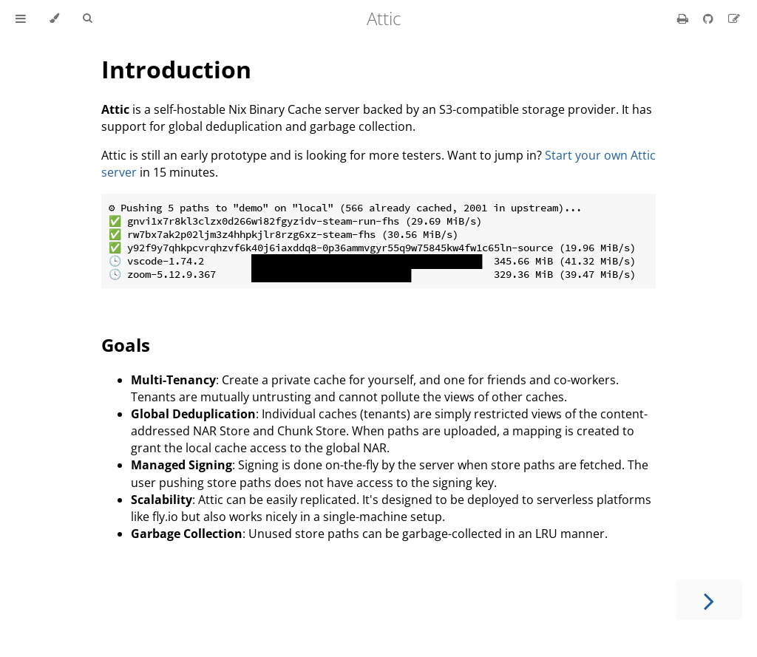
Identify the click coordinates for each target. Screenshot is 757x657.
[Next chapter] (709, 599)
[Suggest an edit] (734, 18)
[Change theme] (54, 18)
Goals (125, 345)
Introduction (176, 69)
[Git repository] (709, 18)
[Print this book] (684, 18)
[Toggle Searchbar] (87, 18)
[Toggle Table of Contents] (21, 18)
